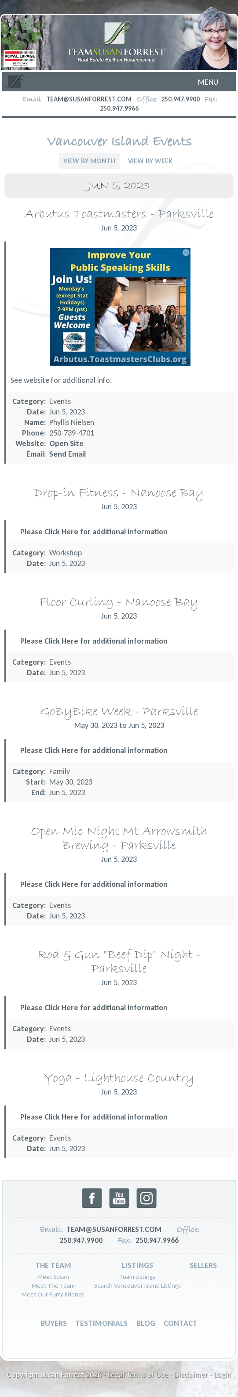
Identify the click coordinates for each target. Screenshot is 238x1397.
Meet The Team (53, 1285)
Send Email (67, 454)
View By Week (150, 161)
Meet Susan (53, 1277)
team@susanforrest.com (89, 99)
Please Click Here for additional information (94, 531)
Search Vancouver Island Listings (137, 1285)
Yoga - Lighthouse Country (119, 1078)
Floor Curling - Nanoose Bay (119, 602)
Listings (137, 1265)
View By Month (89, 161)
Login (222, 1374)
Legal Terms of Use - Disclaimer (158, 1374)
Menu (208, 82)
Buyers (53, 1323)
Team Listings (137, 1277)
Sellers (203, 1265)
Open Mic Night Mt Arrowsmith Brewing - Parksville (119, 839)
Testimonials (101, 1323)
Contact (181, 1323)
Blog (145, 1323)
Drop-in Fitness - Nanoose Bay (119, 493)
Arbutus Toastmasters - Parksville (119, 214)
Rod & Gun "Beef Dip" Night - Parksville (119, 962)
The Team (53, 1265)
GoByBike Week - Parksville (119, 712)
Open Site (66, 443)
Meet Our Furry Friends (53, 1294)
